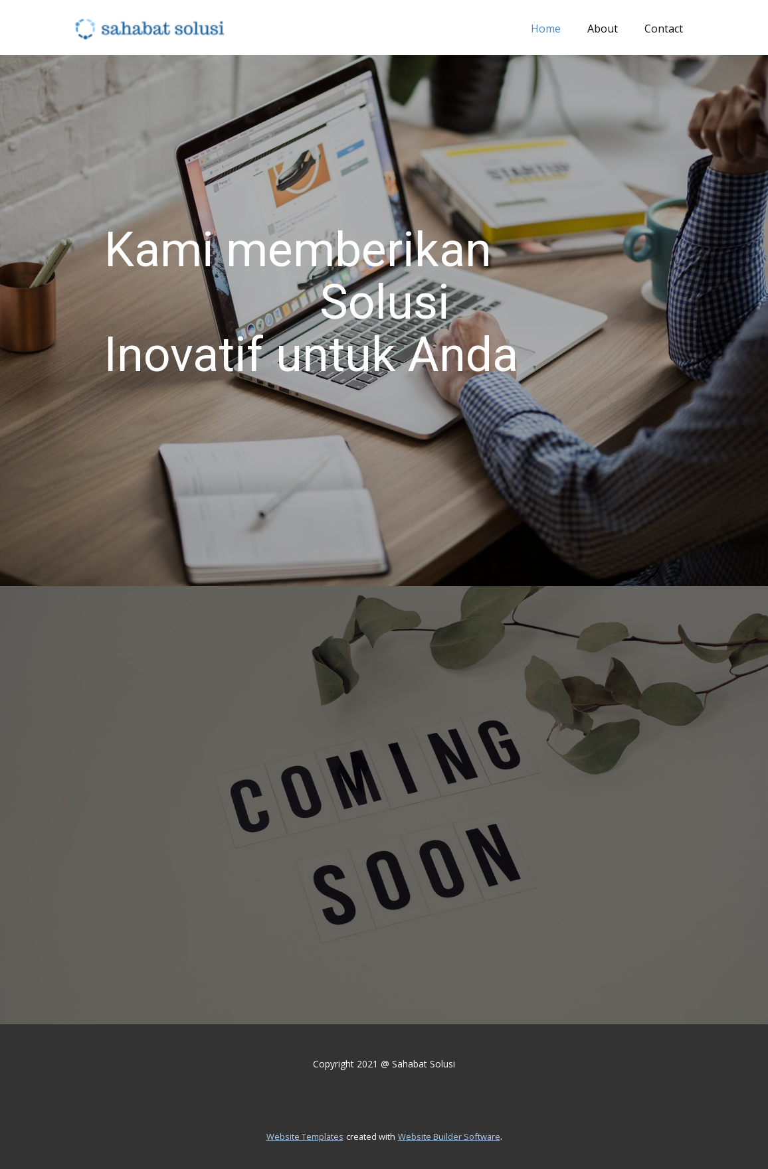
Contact (663, 28)
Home (546, 28)
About (602, 28)
